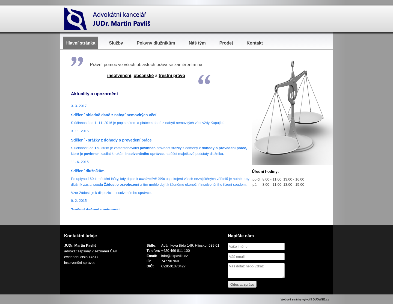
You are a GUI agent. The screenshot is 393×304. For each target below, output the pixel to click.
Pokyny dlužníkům (156, 43)
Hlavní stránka (80, 43)
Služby (116, 43)
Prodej (226, 43)
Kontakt (254, 43)
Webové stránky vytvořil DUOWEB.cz (305, 299)
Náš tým (197, 43)
